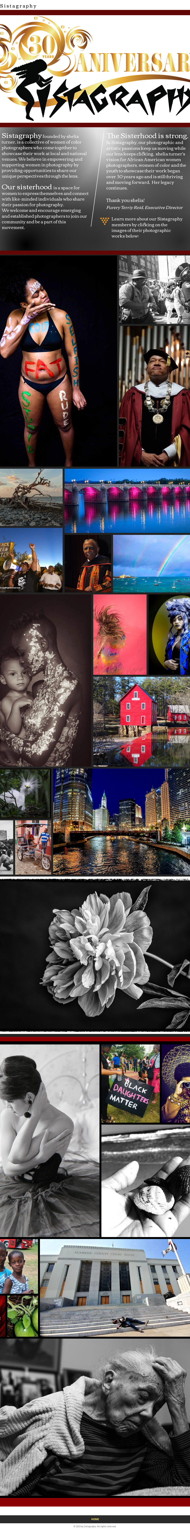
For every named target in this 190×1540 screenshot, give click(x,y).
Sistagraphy (18, 5)
